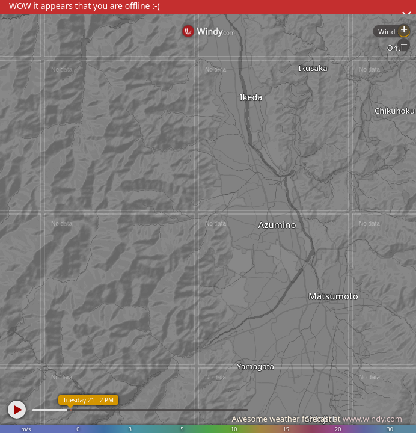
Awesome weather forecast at (316, 418)
